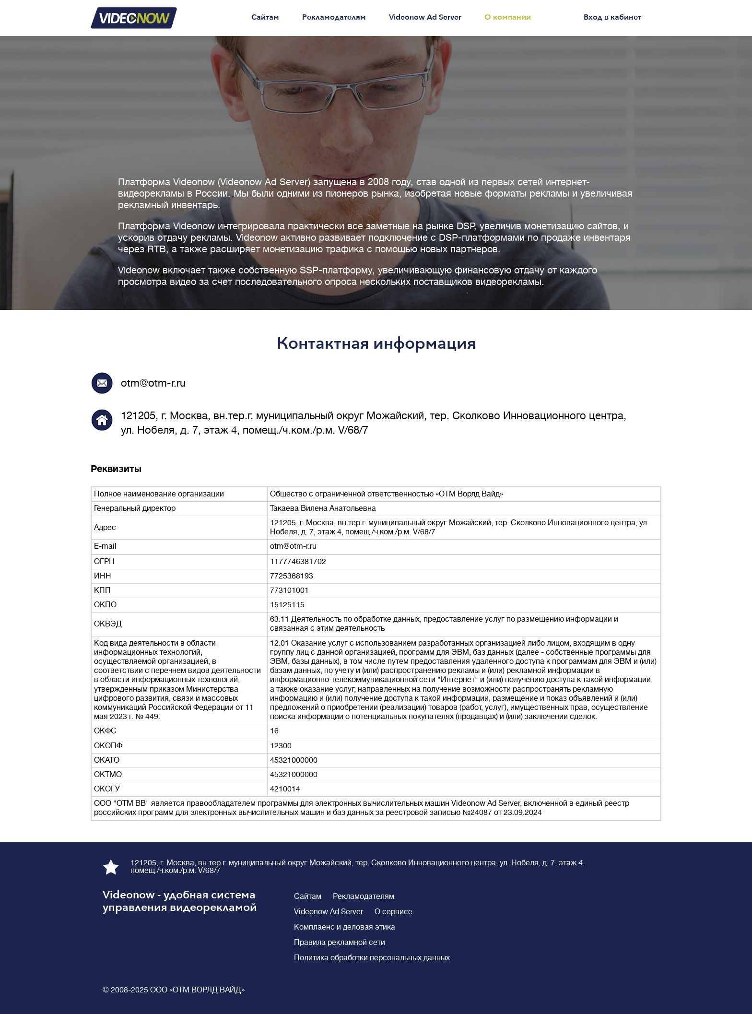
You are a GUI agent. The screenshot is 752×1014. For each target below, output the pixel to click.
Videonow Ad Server (425, 17)
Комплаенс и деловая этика (344, 927)
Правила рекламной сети (339, 942)
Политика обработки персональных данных (372, 958)
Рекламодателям (334, 17)
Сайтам (265, 17)
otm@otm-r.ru (153, 383)
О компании (507, 17)
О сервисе (393, 912)
